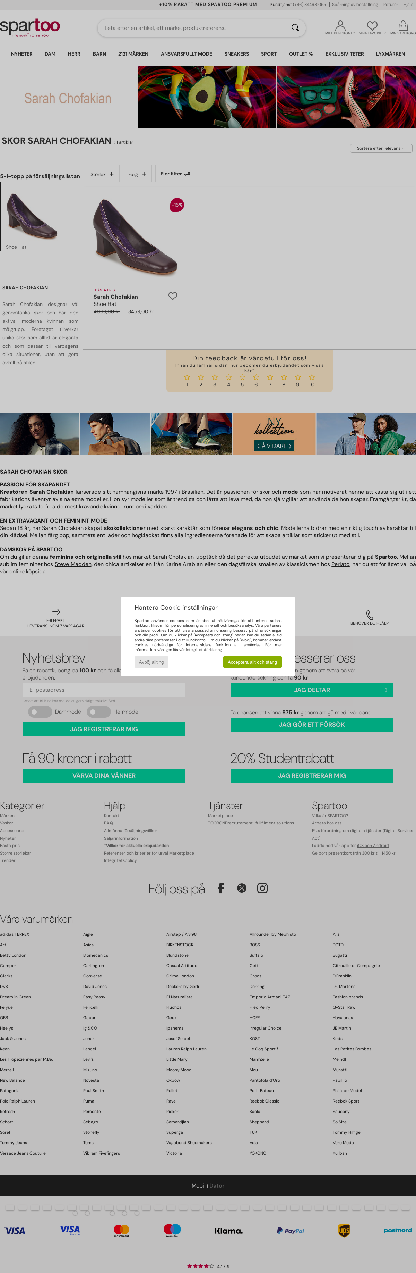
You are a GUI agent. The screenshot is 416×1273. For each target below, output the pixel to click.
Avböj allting (151, 662)
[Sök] (295, 28)
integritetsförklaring (204, 649)
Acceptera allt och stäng (252, 662)
